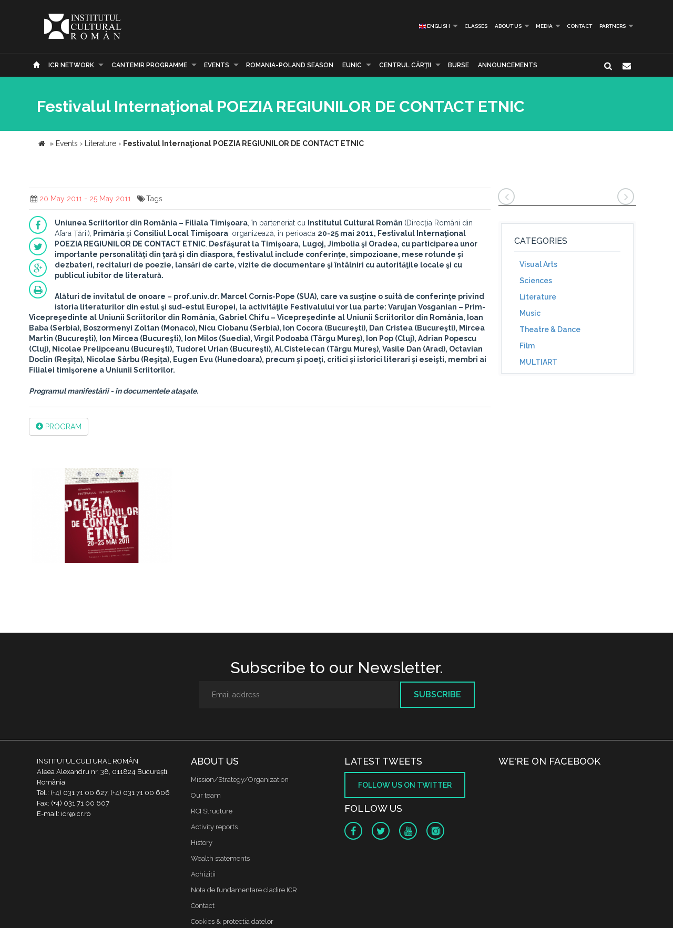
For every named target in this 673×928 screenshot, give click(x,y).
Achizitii (203, 874)
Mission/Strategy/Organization (240, 779)
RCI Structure (211, 811)
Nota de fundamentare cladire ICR (244, 890)
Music (530, 313)
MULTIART (538, 362)
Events (216, 65)
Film (527, 346)
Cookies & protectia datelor (232, 921)
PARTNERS (612, 26)
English (434, 26)
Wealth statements (220, 858)
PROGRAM (58, 426)
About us (508, 26)
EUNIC (352, 65)
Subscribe (437, 694)
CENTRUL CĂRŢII (405, 65)
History (201, 843)
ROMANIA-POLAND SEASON (289, 65)
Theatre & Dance (549, 329)
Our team (206, 795)
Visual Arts (538, 264)
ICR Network (71, 65)
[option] (102, 516)
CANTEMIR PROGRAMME (149, 65)
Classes (475, 26)
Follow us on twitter (405, 785)
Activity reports (214, 827)
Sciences (535, 280)
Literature (537, 297)
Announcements (507, 65)
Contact (579, 26)
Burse (458, 65)
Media (544, 26)
